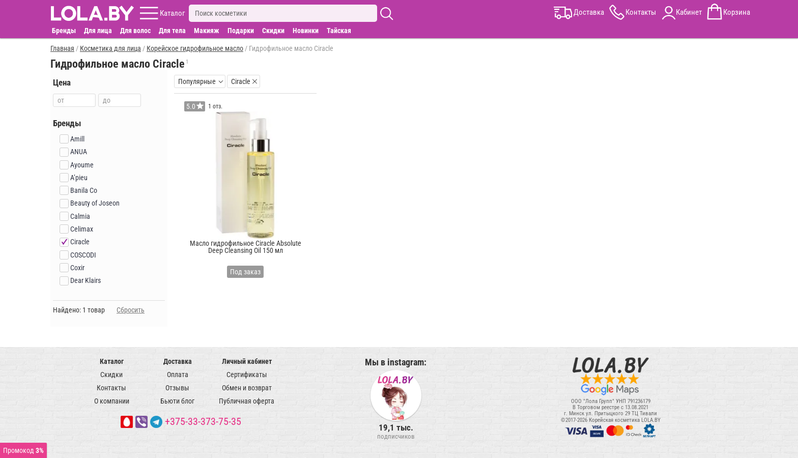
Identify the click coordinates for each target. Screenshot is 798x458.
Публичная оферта (246, 401)
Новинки (306, 30)
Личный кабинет (247, 361)
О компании (111, 401)
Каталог (112, 361)
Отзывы (177, 388)
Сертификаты (246, 374)
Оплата (177, 374)
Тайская (339, 30)
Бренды (64, 30)
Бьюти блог (177, 401)
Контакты (111, 388)
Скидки (273, 30)
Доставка (177, 361)
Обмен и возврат (247, 388)
